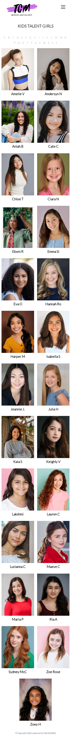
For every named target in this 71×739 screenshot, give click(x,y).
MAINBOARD (49, 733)
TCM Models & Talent (28, 9)
